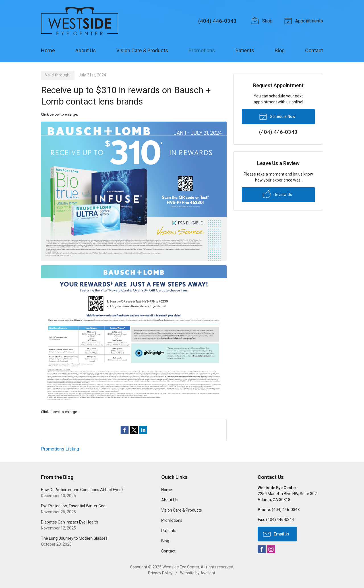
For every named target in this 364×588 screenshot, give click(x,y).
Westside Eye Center (180, 567)
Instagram (271, 549)
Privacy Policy (160, 573)
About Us (85, 50)
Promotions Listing (60, 449)
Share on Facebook (125, 430)
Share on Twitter (134, 430)
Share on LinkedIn (143, 430)
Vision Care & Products (142, 50)
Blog (280, 50)
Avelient (207, 573)
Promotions (202, 50)
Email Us (276, 534)
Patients (244, 50)
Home (48, 50)
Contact (314, 50)
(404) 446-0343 (217, 21)
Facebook (262, 549)
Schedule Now (277, 116)
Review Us (277, 194)
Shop (262, 20)
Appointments (304, 20)
